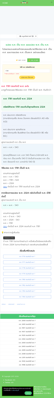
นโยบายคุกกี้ (15, 390)
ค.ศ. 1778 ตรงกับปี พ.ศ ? (27, 268)
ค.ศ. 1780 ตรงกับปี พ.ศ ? (27, 280)
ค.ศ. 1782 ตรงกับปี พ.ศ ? (27, 285)
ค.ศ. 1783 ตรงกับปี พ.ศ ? (27, 291)
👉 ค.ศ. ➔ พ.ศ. (33, 60)
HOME (4, 3)
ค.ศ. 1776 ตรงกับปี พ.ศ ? (27, 256)
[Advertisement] (27, 21)
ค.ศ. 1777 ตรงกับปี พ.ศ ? (27, 262)
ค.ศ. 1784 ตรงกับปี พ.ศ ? (27, 297)
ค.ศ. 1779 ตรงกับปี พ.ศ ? (27, 274)
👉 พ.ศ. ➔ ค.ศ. (21, 60)
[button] (51, 2)
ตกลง (28, 393)
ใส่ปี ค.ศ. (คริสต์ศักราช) (27, 67)
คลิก (14, 380)
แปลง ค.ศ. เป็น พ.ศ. (27, 77)
